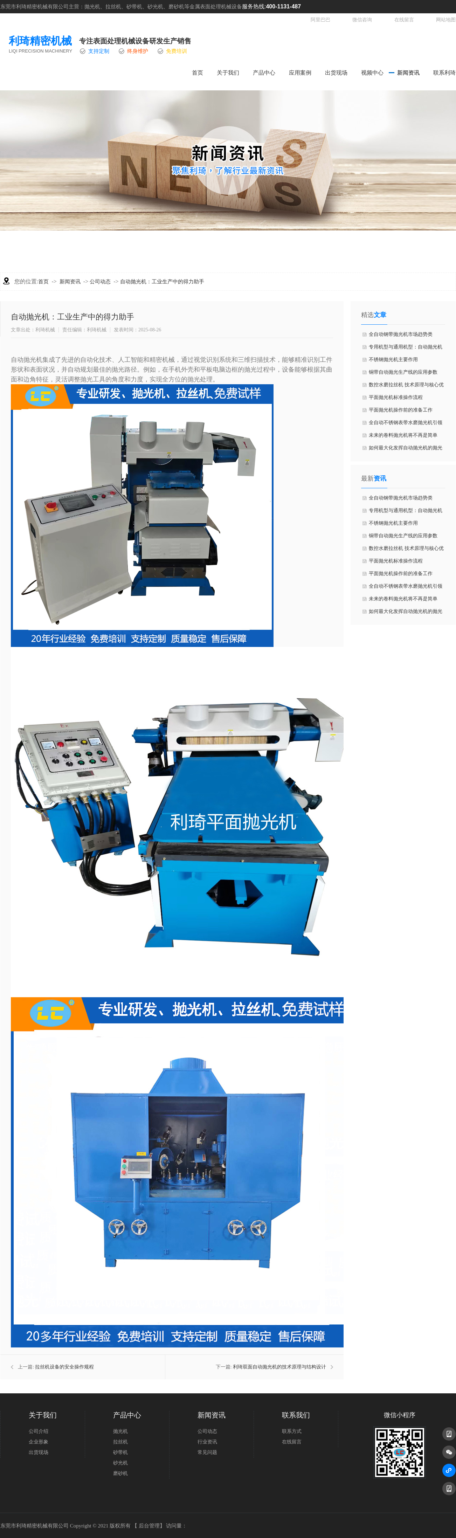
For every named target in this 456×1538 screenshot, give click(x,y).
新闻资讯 (408, 73)
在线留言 (404, 19)
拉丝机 (120, 1441)
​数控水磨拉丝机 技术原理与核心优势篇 (406, 386)
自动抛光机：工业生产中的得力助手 (162, 281)
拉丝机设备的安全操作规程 (64, 1367)
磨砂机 (120, 1473)
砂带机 (120, 1452)
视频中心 (372, 73)
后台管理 (149, 1526)
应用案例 (300, 73)
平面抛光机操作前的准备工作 (401, 410)
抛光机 (120, 1431)
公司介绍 (38, 1431)
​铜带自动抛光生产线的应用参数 (403, 372)
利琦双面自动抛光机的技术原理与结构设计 (279, 1367)
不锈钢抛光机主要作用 (393, 359)
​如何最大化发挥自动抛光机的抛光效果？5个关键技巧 (405, 449)
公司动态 (100, 281)
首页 (197, 73)
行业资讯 (207, 1441)
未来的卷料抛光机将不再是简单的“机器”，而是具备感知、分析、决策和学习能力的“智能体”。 (405, 437)
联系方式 (292, 1431)
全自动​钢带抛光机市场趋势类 (401, 334)
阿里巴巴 (320, 19)
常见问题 (207, 1452)
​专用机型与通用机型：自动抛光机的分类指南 (405, 348)
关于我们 (228, 73)
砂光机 (120, 1462)
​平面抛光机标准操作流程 (396, 397)
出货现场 (336, 73)
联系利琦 (444, 73)
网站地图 (446, 19)
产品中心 (264, 73)
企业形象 (38, 1441)
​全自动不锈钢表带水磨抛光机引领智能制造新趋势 (405, 424)
